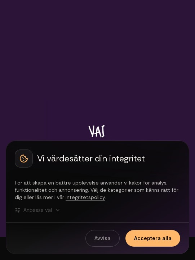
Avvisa (102, 238)
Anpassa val (38, 210)
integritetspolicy (85, 197)
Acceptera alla (153, 238)
